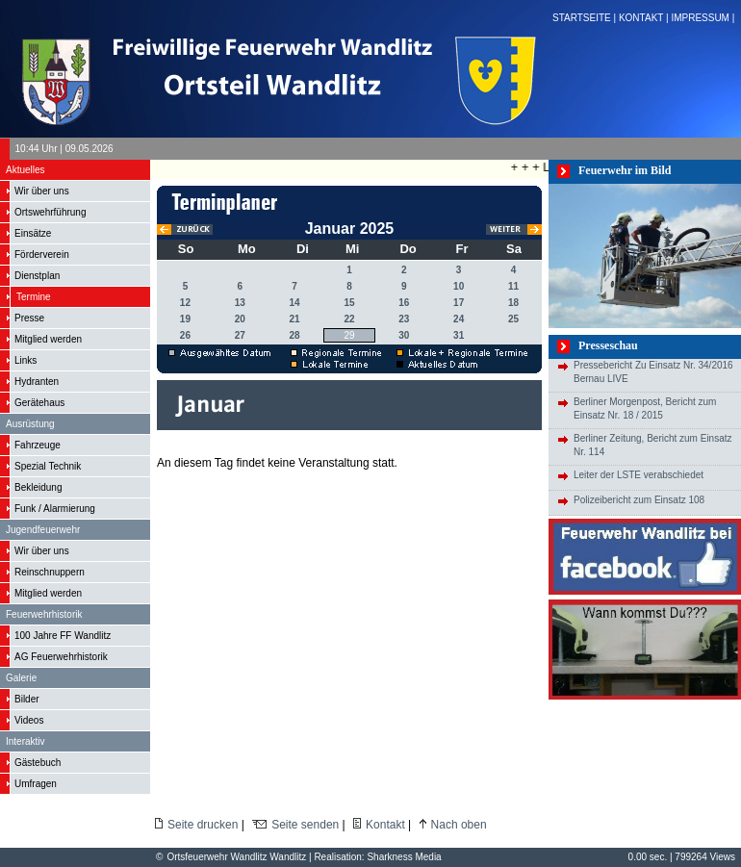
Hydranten (36, 381)
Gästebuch (37, 762)
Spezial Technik (47, 466)
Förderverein (41, 254)
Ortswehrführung (50, 212)
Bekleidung (38, 487)
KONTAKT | (645, 18)
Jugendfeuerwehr (43, 529)
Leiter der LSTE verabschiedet (638, 475)
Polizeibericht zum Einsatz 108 (639, 500)
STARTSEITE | (585, 18)
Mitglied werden (48, 339)
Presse (29, 318)
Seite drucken (202, 824)
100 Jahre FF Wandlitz (62, 635)
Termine (33, 297)
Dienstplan (37, 275)
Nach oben (459, 824)
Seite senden (305, 824)
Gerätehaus (39, 402)
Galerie (21, 678)
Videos (28, 720)
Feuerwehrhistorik (44, 614)
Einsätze (32, 233)
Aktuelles (25, 170)
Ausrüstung (30, 424)
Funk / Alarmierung (54, 508)
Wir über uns (41, 191)
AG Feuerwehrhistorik (61, 656)
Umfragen (35, 783)
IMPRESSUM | (704, 18)
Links (25, 360)
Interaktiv (25, 741)
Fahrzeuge (37, 445)
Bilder (26, 699)
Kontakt (385, 824)
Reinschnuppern (49, 572)
